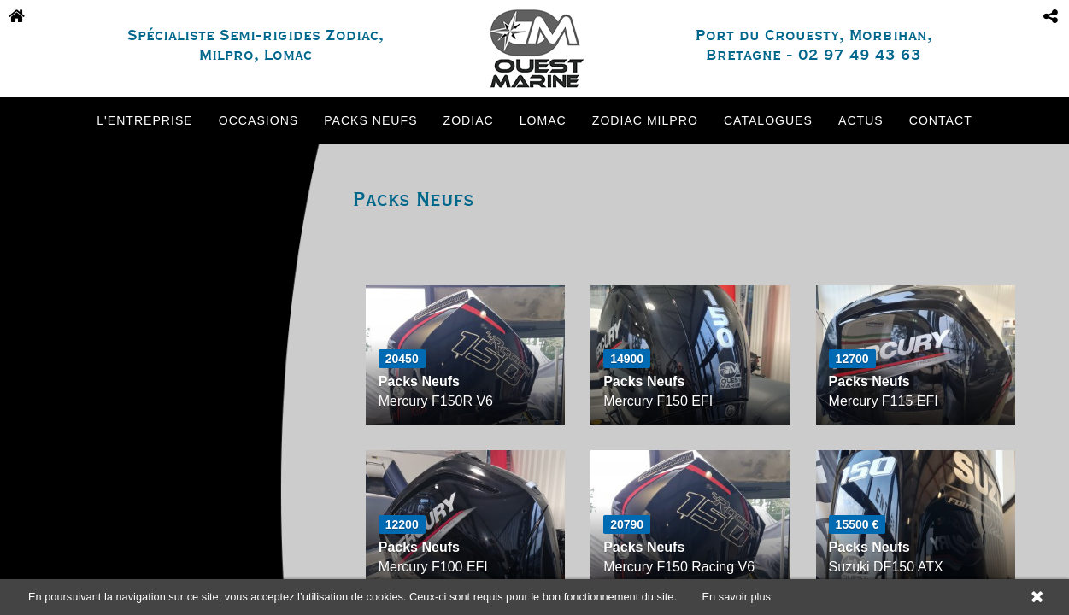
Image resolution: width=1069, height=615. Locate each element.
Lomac (543, 120)
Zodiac (468, 120)
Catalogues (768, 120)
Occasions (258, 120)
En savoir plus (736, 596)
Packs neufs (370, 120)
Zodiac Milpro (645, 120)
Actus (861, 120)
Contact (940, 120)
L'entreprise (144, 120)
